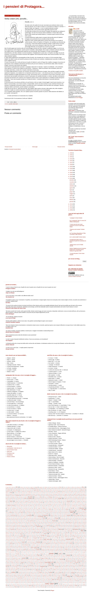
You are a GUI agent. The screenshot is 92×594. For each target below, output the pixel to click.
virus (38, 585)
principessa (45, 556)
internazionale (63, 530)
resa (36, 562)
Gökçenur (83, 525)
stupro (29, 576)
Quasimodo (33, 559)
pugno (74, 558)
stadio (11, 575)
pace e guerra (34, 547)
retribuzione (71, 562)
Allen (60, 488)
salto (21, 566)
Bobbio (25, 498)
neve (75, 543)
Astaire (44, 492)
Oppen (32, 546)
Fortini (10, 522)
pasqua (43, 549)
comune (13, 506)
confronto (57, 506)
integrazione (44, 530)
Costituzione (81, 508)
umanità (28, 582)
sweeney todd (79, 576)
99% (17, 487)
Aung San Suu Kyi (82, 492)
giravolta (27, 525)
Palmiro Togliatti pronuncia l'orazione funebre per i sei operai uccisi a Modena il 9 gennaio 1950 (78, 249)
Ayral (43, 494)
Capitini (83, 501)
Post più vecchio (61, 146)
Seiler (45, 569)
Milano (58, 540)
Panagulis (57, 547)
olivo (15, 546)
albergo (41, 488)
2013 (71, 178)
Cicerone (43, 504)
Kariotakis (38, 532)
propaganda (84, 556)
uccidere (11, 582)
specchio (27, 573)
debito (43, 511)
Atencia (53, 492)
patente (61, 549)
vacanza (65, 582)
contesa (8, 508)
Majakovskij (75, 536)
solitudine (78, 572)
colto (50, 505)
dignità (37, 512)
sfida (15, 570)
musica (19, 543)
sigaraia (65, 570)
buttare (55, 499)
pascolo (33, 549)
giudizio (40, 525)
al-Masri (27, 488)
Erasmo (64, 516)
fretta (34, 522)
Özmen (25, 547)
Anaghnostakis (36, 490)
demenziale (66, 511)
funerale (52, 522)
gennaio (71, 201)
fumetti (49, 522)
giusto (53, 525)
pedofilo (8, 550)
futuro (67, 522)
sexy (85, 569)
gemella (50, 523)
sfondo (23, 570)
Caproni (7, 502)
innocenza (14, 530)
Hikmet (42, 528)
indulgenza (55, 529)
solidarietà (73, 572)
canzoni (68, 501)
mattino (17, 539)
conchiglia (34, 506)
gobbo (71, 525)
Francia (26, 522)
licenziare (30, 535)
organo (72, 546)
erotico (84, 516)
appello (19, 491)
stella (35, 575)
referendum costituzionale (77, 561)
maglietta (66, 536)
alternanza (68, 488)
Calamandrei (73, 499)
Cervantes (20, 504)
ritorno (67, 563)
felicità (64, 519)
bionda (10, 498)
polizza (72, 553)
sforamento (28, 570)
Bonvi (47, 498)
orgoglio (76, 546)
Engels (35, 516)
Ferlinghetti (84, 519)
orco (65, 546)
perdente (56, 550)
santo (52, 566)
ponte (12, 555)
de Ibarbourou (15, 511)
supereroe (48, 576)
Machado (35, 536)
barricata (48, 495)
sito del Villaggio (79, 97)
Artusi (84, 491)
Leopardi (75, 533)
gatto (27, 523)
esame (11, 518)
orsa (80, 546)
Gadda (75, 522)
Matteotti (12, 539)
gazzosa (31, 523)
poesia (46, 553)
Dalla (59, 509)
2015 (71, 174)
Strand (76, 575)
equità (60, 516)
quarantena (27, 559)
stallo (22, 575)
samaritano (33, 566)
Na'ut (27, 543)
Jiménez (22, 532)
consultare (80, 506)
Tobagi (48, 579)
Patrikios (66, 549)
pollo (75, 553)
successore (33, 576)
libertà (22, 535)
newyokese (84, 543)
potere (60, 555)
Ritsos (74, 563)
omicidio (27, 546)
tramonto (12, 580)
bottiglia (65, 498)
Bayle (81, 495)
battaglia (65, 495)
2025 (71, 154)
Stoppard (59, 575)
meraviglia (80, 539)
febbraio (71, 199)
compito (78, 505)
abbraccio (22, 487)
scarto (30, 568)
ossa (10, 547)
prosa (23, 558)
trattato (32, 580)
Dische (85, 512)
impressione (24, 529)
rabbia (53, 559)
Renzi (27, 562)
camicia (21, 501)
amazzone (84, 488)
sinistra (13, 572)
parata (78, 547)
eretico (72, 516)
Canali (41, 501)
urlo (55, 582)
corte (59, 508)
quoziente (48, 559)
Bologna (30, 498)
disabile (77, 512)
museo (16, 543)
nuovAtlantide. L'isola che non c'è (14, 448)
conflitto (53, 506)
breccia (73, 498)
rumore (76, 565)
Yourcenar (43, 586)
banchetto (31, 495)
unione (37, 582)
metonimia (39, 540)
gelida (39, 523)
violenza (30, 585)
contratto (19, 508)
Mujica (85, 542)
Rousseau (45, 565)
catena (56, 502)
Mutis (23, 543)
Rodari (17, 565)
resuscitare (63, 562)
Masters (78, 537)
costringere (8, 509)
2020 (71, 164)
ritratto (71, 563)
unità (40, 582)
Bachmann (61, 494)
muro (8, 543)
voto (80, 585)
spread (79, 573)
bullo (33, 499)
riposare (41, 563)
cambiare (16, 501)
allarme (56, 488)
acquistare (41, 487)
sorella (7, 573)
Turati (67, 580)
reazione (52, 561)
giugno (71, 191)
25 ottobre (12, 487)
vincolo (23, 585)
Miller (64, 540)
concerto (28, 506)
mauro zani (9, 451)
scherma (61, 568)
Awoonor (38, 494)
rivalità (79, 563)
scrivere (20, 569)
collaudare (31, 505)
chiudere (39, 504)
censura (7, 504)
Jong (26, 532)
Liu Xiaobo (57, 535)
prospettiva (31, 558)
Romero (25, 565)
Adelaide (46, 487)
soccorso (35, 572)
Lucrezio (12, 536)
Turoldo (85, 580)
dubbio (8, 515)
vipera (34, 585)
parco (82, 547)
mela (58, 539)
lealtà (54, 533)
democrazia (71, 511)
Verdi (60, 584)
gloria (65, 525)
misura (81, 540)
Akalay (19, 488)
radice (71, 559)
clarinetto (81, 504)
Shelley (44, 570)
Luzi (26, 536)
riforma (28, 563)
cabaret (63, 499)
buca (22, 499)
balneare (12, 495)
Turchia (76, 580)
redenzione (62, 561)
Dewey (10, 512)
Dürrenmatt (13, 515)
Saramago (57, 566)
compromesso (8, 506)
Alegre (49, 488)
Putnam (85, 558)
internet (69, 530)
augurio (75, 492)
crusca (41, 509)
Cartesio (32, 502)
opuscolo (53, 546)
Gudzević (71, 526)
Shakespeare (38, 570)
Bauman (77, 495)
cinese (54, 504)
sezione (8, 570)
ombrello (19, 546)
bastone (61, 495)
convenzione (25, 508)
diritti (71, 512)
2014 (71, 176)
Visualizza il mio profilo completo (75, 70)
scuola (28, 569)
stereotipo (39, 575)
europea (61, 518)
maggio (71, 193)
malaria (80, 536)
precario (77, 555)
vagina (84, 582)
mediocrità (54, 539)
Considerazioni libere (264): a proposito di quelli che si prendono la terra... (78, 241)
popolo (20, 555)
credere (21, 509)
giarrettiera (80, 523)
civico (73, 504)
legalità (58, 533)
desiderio (83, 511)
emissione (30, 516)
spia (51, 573)
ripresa (45, 563)
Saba (7, 566)
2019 (71, 166)
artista (80, 491)
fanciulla (8, 519)
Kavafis (47, 532)
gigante (85, 523)
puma (81, 558)
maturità (24, 539)
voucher (83, 585)
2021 (71, 162)
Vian (6, 585)
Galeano (79, 522)
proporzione (9, 558)
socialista (45, 572)
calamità (78, 499)
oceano (7, 546)
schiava (70, 568)
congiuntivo (63, 506)
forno (7, 522)
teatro (58, 578)
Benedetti (30, 497)
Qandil (12, 559)
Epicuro (47, 516)
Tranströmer (23, 580)
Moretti (58, 542)
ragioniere (11, 561)
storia (63, 575)
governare (18, 526)
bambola (22, 495)
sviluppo (68, 576)
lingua (38, 535)
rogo (21, 565)
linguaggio (43, 535)
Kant (33, 532)
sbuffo (84, 566)
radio (74, 559)
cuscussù (55, 509)
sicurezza (56, 570)
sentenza (71, 569)
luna (16, 536)
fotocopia (14, 522)
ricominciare (8, 563)
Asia (11, 492)
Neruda (71, 543)
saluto (28, 566)
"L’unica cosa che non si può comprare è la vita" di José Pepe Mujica (77, 225)
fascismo (33, 519)
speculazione (32, 573)
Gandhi (12, 523)
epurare (56, 516)
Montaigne (33, 542)
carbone (11, 502)
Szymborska (19, 578)
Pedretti (12, 550)
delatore (60, 511)
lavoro (45, 533)
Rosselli (29, 565)
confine (49, 506)
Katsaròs (43, 532)
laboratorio (7, 533)
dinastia (59, 512)
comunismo (19, 506)
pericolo (68, 550)
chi (31, 504)
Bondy (39, 498)
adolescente (55, 487)
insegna (24, 530)
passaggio (48, 549)
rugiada (67, 565)
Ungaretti (32, 582)
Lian (18, 535)
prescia (17, 556)
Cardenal (16, 502)
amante (80, 488)
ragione (7, 561)
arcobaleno (37, 491)
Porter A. (44, 555)
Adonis (60, 487)
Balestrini (79, 494)
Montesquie (44, 542)
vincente (14, 585)
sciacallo (83, 568)
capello (74, 501)
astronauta (49, 492)
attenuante (64, 492)
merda (8, 540)
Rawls (44, 561)
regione (8, 562)
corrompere (49, 508)
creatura (16, 509)
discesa (81, 512)
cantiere (59, 501)
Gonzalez (7, 526)
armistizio (72, 491)
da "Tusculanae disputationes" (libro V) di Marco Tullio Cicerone (78, 234)
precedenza (83, 555)
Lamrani (16, 533)
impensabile (18, 529)
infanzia (60, 529)
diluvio (41, 512)
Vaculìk (80, 582)
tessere (33, 579)
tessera (29, 579)
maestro (43, 536)
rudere (60, 565)
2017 (71, 170)
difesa (26, 512)
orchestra (61, 546)
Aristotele (63, 491)
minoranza (73, 540)
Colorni (39, 505)
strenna (8, 576)
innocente (8, 530)
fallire (78, 518)
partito (25, 549)
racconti (61, 559)
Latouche (33, 533)
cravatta (12, 509)
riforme (32, 563)
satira (70, 566)
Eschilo (19, 518)
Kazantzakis (53, 532)
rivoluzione (83, 563)
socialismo (40, 572)
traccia (84, 579)
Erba (68, 516)
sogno (68, 572)
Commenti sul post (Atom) (15, 149)
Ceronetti (15, 504)
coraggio (38, 508)
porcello (10, 103)
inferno (70, 529)
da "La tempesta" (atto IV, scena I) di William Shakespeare (78, 221)
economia (29, 515)
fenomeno (79, 519)
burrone (44, 499)
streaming (81, 575)
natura (47, 543)
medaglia (40, 539)
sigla (69, 570)
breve (80, 498)
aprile (71, 195)
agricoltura (7, 488)
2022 (71, 160)
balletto (83, 494)
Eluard (20, 516)
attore (68, 492)
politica (60, 553)
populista (29, 555)
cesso (28, 504)
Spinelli (58, 573)
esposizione (29, 518)
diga (34, 512)
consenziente (74, 506)
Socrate (56, 572)
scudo (24, 569)
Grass (48, 526)
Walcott (15, 586)
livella (62, 535)
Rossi (34, 565)
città (64, 504)
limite (34, 535)
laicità (12, 533)
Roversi (50, 565)
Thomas (44, 579)
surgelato (59, 576)
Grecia (51, 526)
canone (55, 501)
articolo (76, 491)
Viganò (10, 585)
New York (79, 543)
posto (56, 555)
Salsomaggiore (15, 566)
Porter (38, 555)
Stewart (55, 575)
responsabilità (40, 562)
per (47, 550)
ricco (81, 562)
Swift (84, 576)
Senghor (66, 569)
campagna (26, 501)
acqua (36, 487)
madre (39, 536)
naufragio (55, 543)
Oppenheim (37, 546)
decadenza (52, 511)
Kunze (75, 532)
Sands (37, 566)
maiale (70, 536)
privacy (49, 556)
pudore (70, 558)
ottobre (71, 184)
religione (22, 562)
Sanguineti (42, 566)
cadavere (67, 499)
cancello (45, 501)
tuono (63, 580)
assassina (24, 492)
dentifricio (78, 511)
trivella (48, 580)
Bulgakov (29, 499)
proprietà (14, 558)
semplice (49, 569)
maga (52, 536)
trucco (55, 580)
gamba (8, 523)
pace (28, 547)
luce (80, 535)
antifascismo (82, 490)
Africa (83, 487)
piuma (30, 553)
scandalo (12, 568)
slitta (31, 572)
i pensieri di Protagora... (24, 7)
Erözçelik (7, 518)
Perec (65, 550)
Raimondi (16, 561)
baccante (55, 494)
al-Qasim (32, 488)
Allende (63, 488)
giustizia (48, 525)
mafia (48, 536)
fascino (29, 519)
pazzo (79, 549)
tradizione (7, 580)
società (50, 572)
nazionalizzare (61, 543)
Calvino (11, 501)
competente (74, 505)
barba (40, 495)
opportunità (43, 546)
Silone (76, 570)
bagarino (66, 494)
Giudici (36, 525)
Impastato (12, 529)
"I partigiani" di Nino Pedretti (76, 218)
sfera (12, 570)
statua (31, 575)
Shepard (48, 570)
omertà (23, 546)
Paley (46, 547)
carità (20, 502)
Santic (48, 566)
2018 (71, 168)
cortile (62, 508)
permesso (73, 550)
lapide (25, 533)
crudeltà (37, 509)
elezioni (68, 515)
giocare (11, 525)
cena (84, 502)
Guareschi (62, 526)
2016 (71, 172)
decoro (56, 511)
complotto (83, 505)
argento (50, 491)
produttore (64, 556)
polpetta (79, 553)
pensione (38, 550)
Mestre (34, 540)
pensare (28, 550)
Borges (60, 498)
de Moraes (39, 511)
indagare (33, 529)
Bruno (11, 499)
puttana (8, 559)
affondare (78, 487)
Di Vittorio (21, 512)
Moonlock (49, 542)
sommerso (83, 572)
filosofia (54, 521)
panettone (66, 547)
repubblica (32, 562)
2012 (71, 204)
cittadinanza (68, 504)
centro (11, 504)
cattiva (63, 502)
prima (35, 556)
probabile (54, 556)
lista (53, 535)
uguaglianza (17, 582)
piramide (12, 553)
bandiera (36, 495)
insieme (39, 530)
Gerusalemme (69, 523)
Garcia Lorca (22, 523)
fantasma (17, 519)
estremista (39, 518)
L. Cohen (79, 532)
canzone (63, 501)
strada (68, 575)
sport (72, 573)
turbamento (71, 580)
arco (33, 491)
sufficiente (38, 576)
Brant (69, 498)
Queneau (38, 559)
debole (47, 511)
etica (44, 518)
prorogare (19, 558)
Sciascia (7, 569)
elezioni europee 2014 (77, 515)
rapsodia (36, 561)
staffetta (15, 575)
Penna (20, 550)
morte (71, 542)
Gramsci (38, 526)
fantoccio (22, 519)
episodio (51, 516)
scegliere (41, 568)
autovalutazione (28, 494)
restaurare (58, 562)
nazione (66, 543)
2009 (71, 209)
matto (21, 539)
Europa (56, 518)
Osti (13, 547)
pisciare (22, 553)
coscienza (67, 508)
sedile (33, 569)
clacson (77, 504)
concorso (38, 506)
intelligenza (51, 530)
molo (14, 542)
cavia (77, 502)
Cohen (26, 505)
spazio (23, 573)
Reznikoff (77, 562)
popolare (16, 555)
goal (68, 525)
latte (38, 533)
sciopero (11, 569)
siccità (52, 570)
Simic (80, 570)
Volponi (65, 585)
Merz (25, 540)
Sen (59, 569)
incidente (29, 529)
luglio (71, 189)
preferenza (8, 556)
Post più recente (8, 146)
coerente (17, 505)
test (37, 579)
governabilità (13, 526)
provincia (52, 558)
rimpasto (36, 563)
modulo (7, 542)
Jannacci (11, 532)
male (84, 536)
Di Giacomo (16, 512)
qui (80, 131)
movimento (81, 542)
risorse (49, 563)
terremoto (19, 579)
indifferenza (49, 529)
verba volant (15, 103)
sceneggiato (51, 568)
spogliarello (63, 573)
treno (40, 580)
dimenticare (50, 512)
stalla (19, 575)
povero (63, 555)
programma (73, 556)
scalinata (7, 568)
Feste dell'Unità (30, 521)
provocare (57, 558)
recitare (57, 561)
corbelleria (44, 508)
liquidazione (48, 535)
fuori (60, 522)
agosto (71, 187)
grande (44, 526)
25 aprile (7, 487)
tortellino (70, 579)
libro (26, 535)
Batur (73, 495)
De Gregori (10, 511)
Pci (82, 549)
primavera (39, 556)
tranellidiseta (10, 454)
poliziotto (67, 553)
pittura (27, 553)
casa (45, 502)
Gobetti (75, 525)
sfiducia (19, 570)
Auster (7, 494)
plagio (38, 553)
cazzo (81, 502)
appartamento (13, 491)
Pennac (24, 550)
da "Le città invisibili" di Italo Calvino (78, 237)
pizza (34, 553)
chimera (34, 504)
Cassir (52, 502)
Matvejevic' (30, 539)
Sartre (66, 566)
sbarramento (79, 566)
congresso (68, 506)
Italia (82, 530)
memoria (68, 539)
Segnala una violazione (74, 265)
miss (77, 540)
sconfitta (16, 569)
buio (25, 499)
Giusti (44, 525)
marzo (71, 197)
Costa (71, 508)
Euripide (48, 518)
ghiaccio (75, 523)
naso (39, 543)
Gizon (57, 525)
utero (59, 582)
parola (18, 549)
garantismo (17, 523)
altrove (76, 488)
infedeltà (65, 529)
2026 (71, 153)
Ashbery (7, 492)
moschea (75, 542)
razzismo (48, 561)
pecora (85, 549)
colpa (42, 505)
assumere (39, 492)
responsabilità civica (49, 562)
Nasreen (42, 543)
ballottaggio (8, 495)
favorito (52, 519)
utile (61, 582)
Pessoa (17, 552)
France (22, 522)
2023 (71, 158)
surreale (63, 576)
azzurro (51, 494)
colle (35, 505)
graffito (34, 526)
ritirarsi (63, 563)
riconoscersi (13, 563)
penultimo (43, 550)
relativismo (17, 562)
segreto (41, 569)
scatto (34, 568)
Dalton (63, 509)
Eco (25, 515)
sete (79, 569)
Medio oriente (47, 539)
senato (62, 569)
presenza (21, 556)
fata (37, 519)
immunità (7, 529)
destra (7, 512)
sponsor (68, 573)
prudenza (62, 558)
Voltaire (76, 585)
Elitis (16, 516)
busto (51, 499)
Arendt (46, 491)
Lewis (15, 535)
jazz (18, 532)
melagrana (62, 539)
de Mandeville (27, 511)
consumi (84, 506)
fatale (40, 519)
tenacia (7, 579)
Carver (41, 502)
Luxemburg (21, 536)
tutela (8, 582)
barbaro (44, 495)
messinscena (29, 540)
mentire (75, 539)
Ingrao (82, 529)
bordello (55, 498)
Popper (24, 555)
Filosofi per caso (10, 453)
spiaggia (54, 573)
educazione (45, 515)
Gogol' (79, 525)
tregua (36, 580)
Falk (75, 518)
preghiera (12, 556)
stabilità (7, 575)
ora (57, 546)
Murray (11, 543)
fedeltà (60, 519)
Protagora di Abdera (44, 558)
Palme (53, 547)
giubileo (32, 525)
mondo (23, 542)
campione (37, 501)
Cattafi (60, 502)
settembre (72, 185)
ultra (24, 582)
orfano (68, 546)
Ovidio (21, 547)
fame (81, 518)
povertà (68, 555)
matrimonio (8, 539)
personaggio (84, 550)
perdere (61, 550)
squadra (83, 573)
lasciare (29, 533)
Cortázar (54, 508)
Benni (41, 497)
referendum (67, 561)
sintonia (20, 572)
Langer (20, 533)
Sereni (75, 569)
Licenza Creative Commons (74, 276)
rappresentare (30, 561)
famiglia (85, 518)
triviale (51, 580)
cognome (22, 505)
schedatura (56, 568)
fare (25, 519)
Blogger (52, 590)
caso (48, 502)
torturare (75, 579)
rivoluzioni (8, 565)
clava (85, 504)
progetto (68, 556)
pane (62, 547)
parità (85, 547)
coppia (34, 508)
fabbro (68, 518)
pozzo (74, 555)
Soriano (10, 573)
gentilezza (59, 523)
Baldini (75, 494)
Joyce (29, 532)
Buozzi (36, 499)
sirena (28, 572)
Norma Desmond (25, 545)
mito (84, 540)
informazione (75, 529)
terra (11, 579)
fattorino (48, 519)
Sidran (61, 570)
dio (63, 512)
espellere (24, 518)
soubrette (15, 573)
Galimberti (84, 522)
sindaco (8, 572)
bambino (17, 495)
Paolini (74, 547)
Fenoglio (74, 519)
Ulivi (21, 582)
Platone (41, 553)
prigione (31, 556)
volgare (56, 585)
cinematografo (49, 504)
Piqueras (7, 553)
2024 (71, 156)
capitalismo (79, 501)
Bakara (70, 494)
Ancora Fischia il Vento (12, 449)
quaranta (22, 559)
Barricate (53, 495)
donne (74, 513)
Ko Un (62, 532)
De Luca (21, 511)
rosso (37, 565)
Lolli (77, 535)
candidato (50, 501)
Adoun (65, 487)
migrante (50, 540)
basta (57, 495)
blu (22, 498)
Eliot (13, 516)
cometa (53, 505)
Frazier (30, 522)
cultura (50, 509)
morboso (54, 542)
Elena (65, 515)
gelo (46, 523)
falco (72, 518)
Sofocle (60, 572)
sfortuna (32, 570)
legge (62, 533)
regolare (12, 562)
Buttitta (59, 499)
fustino (63, 522)
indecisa (38, 529)
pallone (49, 547)
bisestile (18, 498)
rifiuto (24, 563)
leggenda (66, 533)
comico (57, 505)
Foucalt (18, 522)
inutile (74, 530)
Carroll (29, 502)
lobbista (66, 535)
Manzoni (41, 537)
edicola (35, 515)
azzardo (46, 494)
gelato (35, 523)
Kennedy (58, 532)
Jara (15, 532)
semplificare (54, 569)
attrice (72, 492)
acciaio (26, 487)
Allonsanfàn (9, 446)
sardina (62, 566)
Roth (41, 565)
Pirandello (18, 553)
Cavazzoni (73, 502)
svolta (74, 576)
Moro (62, 542)
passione (52, 549)
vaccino (76, 582)
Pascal (29, 549)
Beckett (85, 495)
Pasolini (37, 549)
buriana (40, 499)
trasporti (28, 580)
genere (54, 523)
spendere (38, 573)
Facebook (82, 143)
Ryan (84, 565)
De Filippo (84, 509)
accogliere (31, 487)
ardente (42, 491)
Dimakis (45, 512)
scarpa (22, 568)
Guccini (66, 526)
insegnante (30, 530)
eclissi (22, 515)
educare (39, 515)
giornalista (19, 525)
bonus (43, 498)
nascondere (34, 543)
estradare (34, 518)
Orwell (84, 546)
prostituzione (36, 558)
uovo (52, 582)
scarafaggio (17, 568)
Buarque (18, 499)
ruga (63, 565)
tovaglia (79, 579)
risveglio (59, 563)
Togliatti (52, 579)
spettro (47, 573)
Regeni (85, 561)
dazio (74, 509)
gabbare (71, 522)
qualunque (17, 559)
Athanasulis (58, 492)
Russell (80, 565)
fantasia (12, 519)
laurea (41, 533)
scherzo (66, 568)
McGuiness (35, 539)
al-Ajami (23, 488)
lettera (84, 533)
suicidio (43, 576)
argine (54, 491)
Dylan (18, 515)
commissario (63, 505)
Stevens (50, 575)
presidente (26, 556)
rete (67, 562)
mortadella (66, 542)
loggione (73, 535)
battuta (69, 495)
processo (58, 556)
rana (20, 561)
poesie (51, 554)
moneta (28, 542)
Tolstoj (63, 579)
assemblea (29, 492)
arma (68, 491)
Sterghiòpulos (44, 575)
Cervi (25, 504)
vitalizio (41, 585)
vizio (53, 585)
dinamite (55, 512)
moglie (11, 542)
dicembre (72, 180)
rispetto (55, 563)
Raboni (56, 559)
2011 (71, 206)
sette (82, 569)
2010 (71, 207)
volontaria (61, 585)
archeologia (29, 491)
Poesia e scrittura (11, 456)
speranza (43, 573)
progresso (79, 556)
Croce (25, 509)
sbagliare (73, 566)
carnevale (24, 502)
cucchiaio (45, 509)
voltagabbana (70, 585)
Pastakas (57, 549)
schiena (74, 568)
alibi (52, 488)
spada (19, 573)
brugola (7, 499)
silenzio (72, 570)
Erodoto (76, 516)
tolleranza (58, 579)
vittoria (49, 585)
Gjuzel (61, 525)
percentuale (51, 550)
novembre (72, 182)
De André (78, 509)
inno (85, 529)
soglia (64, 572)
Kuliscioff (71, 532)
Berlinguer (50, 497)
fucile (45, 522)
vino (26, 585)
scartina (26, 568)
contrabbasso (14, 508)
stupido (20, 576)
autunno (34, 494)
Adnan (50, 487)
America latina (15, 490)
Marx (58, 537)
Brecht (77, 498)
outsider (17, 547)
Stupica (16, 576)
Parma (8, 549)
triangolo (43, 580)
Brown (84, 498)
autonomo (11, 494)
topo (66, 579)
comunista (24, 506)
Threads (78, 143)
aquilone (23, 491)
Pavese (74, 549)
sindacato (84, 570)
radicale (66, 559)
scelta (46, 568)
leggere (71, 533)
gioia (14, 525)
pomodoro (7, 555)
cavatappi (68, 502)
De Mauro (33, 511)
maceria (30, 536)
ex (65, 518)
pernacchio (78, 550)
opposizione (48, 546)
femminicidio (69, 519)
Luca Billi (77, 28)
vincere (19, 585)
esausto (15, 518)
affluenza (73, 487)
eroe (80, 516)
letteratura (7, 535)
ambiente (9, 490)
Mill (61, 540)
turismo (81, 580)
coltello (46, 505)
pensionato (33, 550)
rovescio (55, 565)
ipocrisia (77, 530)
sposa (76, 573)
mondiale (18, 542)
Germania (64, 523)
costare (75, 508)
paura (71, 549)
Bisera (14, 498)
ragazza (78, 559)
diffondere (30, 512)
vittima (45, 585)
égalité (52, 515)
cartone (37, 502)
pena (17, 550)
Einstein (60, 515)
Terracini (14, 579)
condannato (44, 506)
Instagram (70, 144)
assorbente (34, 492)
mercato (84, 539)
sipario (24, 572)
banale (27, 495)
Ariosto (58, 491)
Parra (21, 549)
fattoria (44, 519)
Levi (11, 535)
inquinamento (19, 530)
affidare (68, 487)
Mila (54, 540)
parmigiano (13, 549)
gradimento (29, 526)
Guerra (75, 526)
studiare (12, 576)
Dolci (48, 513)
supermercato (53, 576)
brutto (14, 499)
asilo (15, 492)
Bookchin (51, 498)
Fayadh (56, 519)
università (44, 582)
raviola (40, 561)
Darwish (67, 509)
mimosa (68, 540)
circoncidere (59, 504)
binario (7, 498)
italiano (7, 532)
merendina (13, 540)
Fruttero (41, 522)
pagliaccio (41, 547)
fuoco (57, 522)
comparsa (68, 505)
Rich (84, 562)
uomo (49, 582)
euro (52, 518)
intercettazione (57, 530)
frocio (38, 522)
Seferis (36, 569)
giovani (23, 525)
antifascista (8, 491)
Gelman (43, 523)
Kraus (66, 532)
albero (45, 488)
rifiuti (21, 563)
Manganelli (35, 537)
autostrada (22, 494)
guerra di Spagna (82, 526)
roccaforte (13, 565)
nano (30, 543)
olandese (11, 546)
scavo (38, 568)
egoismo (56, 515)
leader (50, 533)
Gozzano (23, 526)
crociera (29, 509)
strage (72, 575)
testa (40, 579)
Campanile (31, 501)
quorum (43, 559)
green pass (57, 526)
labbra (84, 532)
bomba (36, 498)
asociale (19, 492)
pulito (78, 558)
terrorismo (24, 579)
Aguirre (12, 488)
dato (71, 509)
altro (72, 488)
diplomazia (67, 512)
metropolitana (45, 540)
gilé (7, 525)
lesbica (80, 533)
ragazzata (83, 559)
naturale (51, 543)
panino (70, 547)
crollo (33, 509)
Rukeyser (71, 565)
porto (48, 555)
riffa (17, 563)
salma (10, 566)
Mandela (25, 537)
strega (85, 575)
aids (15, 488)
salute (24, 566)
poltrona (83, 553)
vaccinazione (70, 582)
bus (48, 499)
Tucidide (59, 580)
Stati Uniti (26, 575)
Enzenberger (41, 516)
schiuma (78, 568)
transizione (17, 580)
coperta (30, 508)
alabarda (37, 488)
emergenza (25, 516)
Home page (34, 146)
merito (17, 540)
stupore (25, 576)
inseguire (35, 530)
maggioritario (56, 536)
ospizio (7, 547)
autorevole (16, 494)
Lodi (70, 535)
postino (52, 555)
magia (62, 536)
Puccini (66, 558)
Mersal (21, 540)
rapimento (24, 561)
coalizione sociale (10, 505)
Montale (38, 542)
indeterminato (43, 529)
